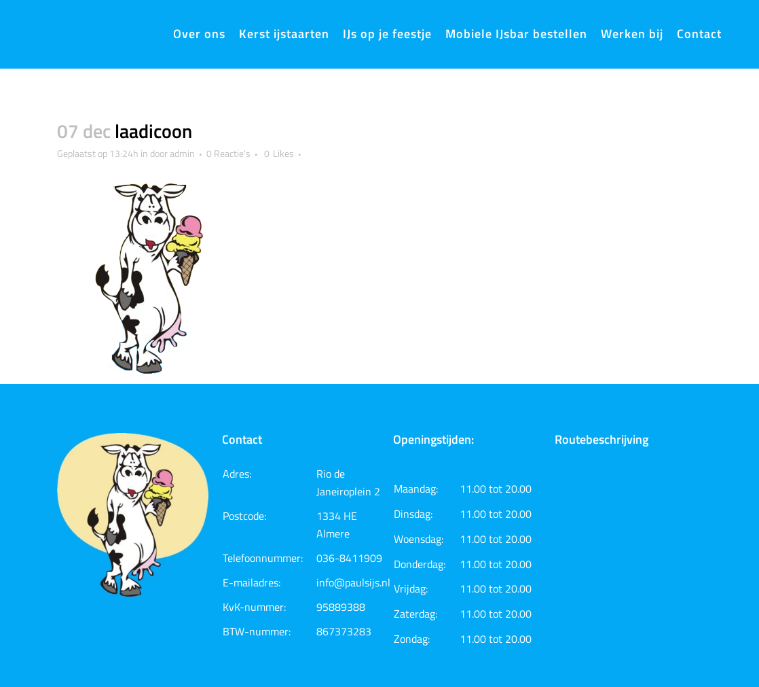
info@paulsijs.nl (353, 582)
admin (182, 153)
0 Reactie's (228, 153)
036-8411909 (349, 558)
